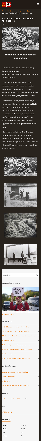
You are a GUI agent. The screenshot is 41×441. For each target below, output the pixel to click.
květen (13, 399)
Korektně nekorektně (9, 354)
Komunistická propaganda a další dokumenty (17, 349)
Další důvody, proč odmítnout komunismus (16, 345)
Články (28, 11)
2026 (18, 399)
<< (4, 399)
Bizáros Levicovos (8, 314)
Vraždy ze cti (6, 381)
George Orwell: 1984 (8, 377)
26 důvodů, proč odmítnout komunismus (15, 331)
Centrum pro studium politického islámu (15, 372)
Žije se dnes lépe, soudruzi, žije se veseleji (15, 386)
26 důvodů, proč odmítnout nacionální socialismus (18, 336)
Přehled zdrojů (7, 412)
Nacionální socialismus (15, 11)
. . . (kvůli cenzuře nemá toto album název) (15, 327)
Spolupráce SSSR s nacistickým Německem (16, 358)
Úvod (3, 11)
